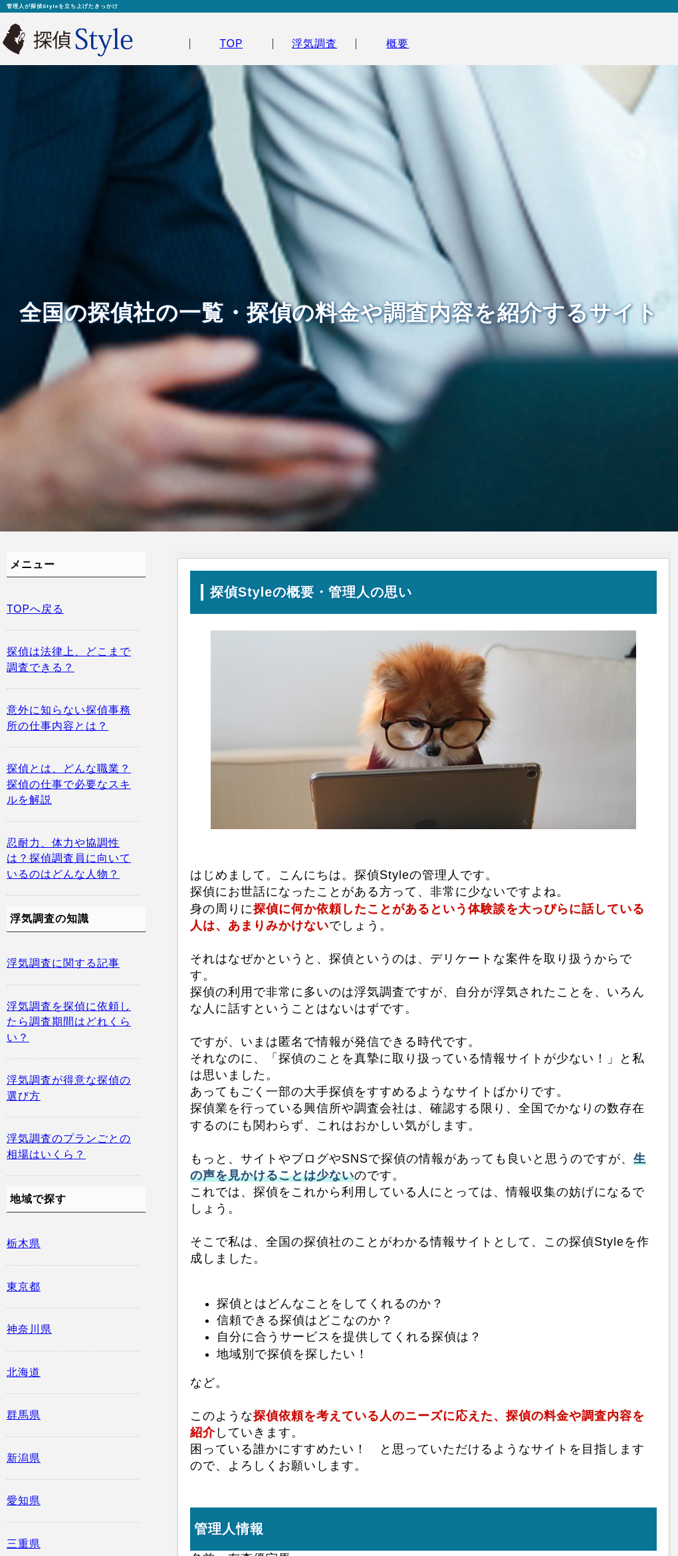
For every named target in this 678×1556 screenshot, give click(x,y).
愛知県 (24, 1500)
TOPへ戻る (35, 609)
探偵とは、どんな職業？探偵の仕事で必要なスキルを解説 (69, 784)
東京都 (24, 1286)
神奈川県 (29, 1329)
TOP (231, 43)
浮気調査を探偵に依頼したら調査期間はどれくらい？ (69, 1022)
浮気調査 (314, 43)
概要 (397, 43)
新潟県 (24, 1458)
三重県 (24, 1543)
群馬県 (24, 1414)
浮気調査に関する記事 (63, 963)
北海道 (24, 1372)
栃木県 (24, 1243)
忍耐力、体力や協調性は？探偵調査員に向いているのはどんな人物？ (69, 858)
